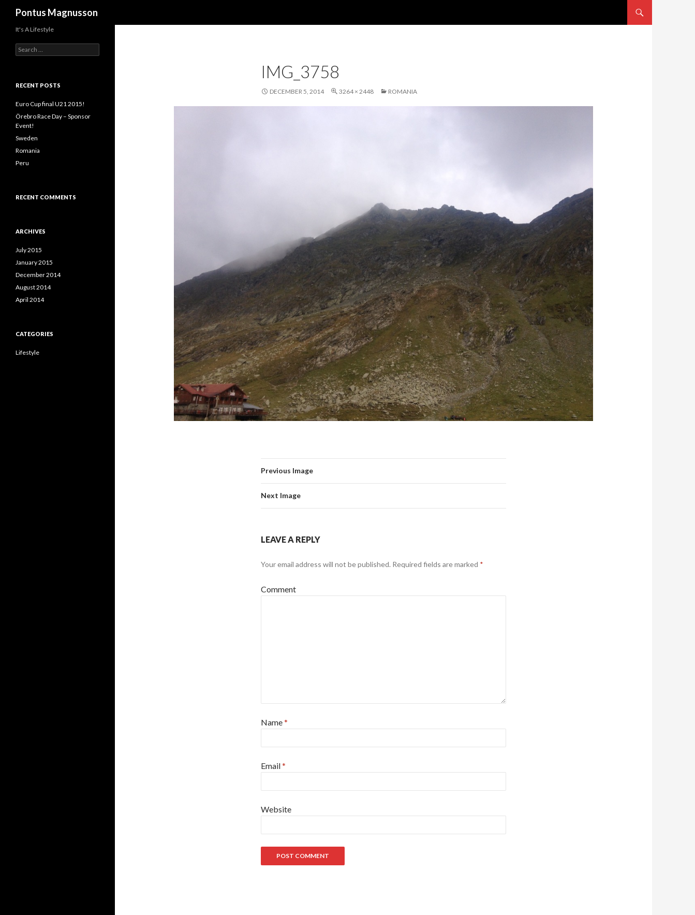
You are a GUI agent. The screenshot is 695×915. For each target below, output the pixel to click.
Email (273, 766)
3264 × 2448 (356, 91)
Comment (278, 589)
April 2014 (30, 299)
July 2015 (29, 250)
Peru (22, 163)
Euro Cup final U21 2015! (50, 104)
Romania (402, 91)
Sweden (27, 138)
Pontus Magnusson (57, 12)
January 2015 (34, 262)
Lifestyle (27, 352)
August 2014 (33, 287)
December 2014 (38, 275)
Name (274, 722)
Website (276, 809)
